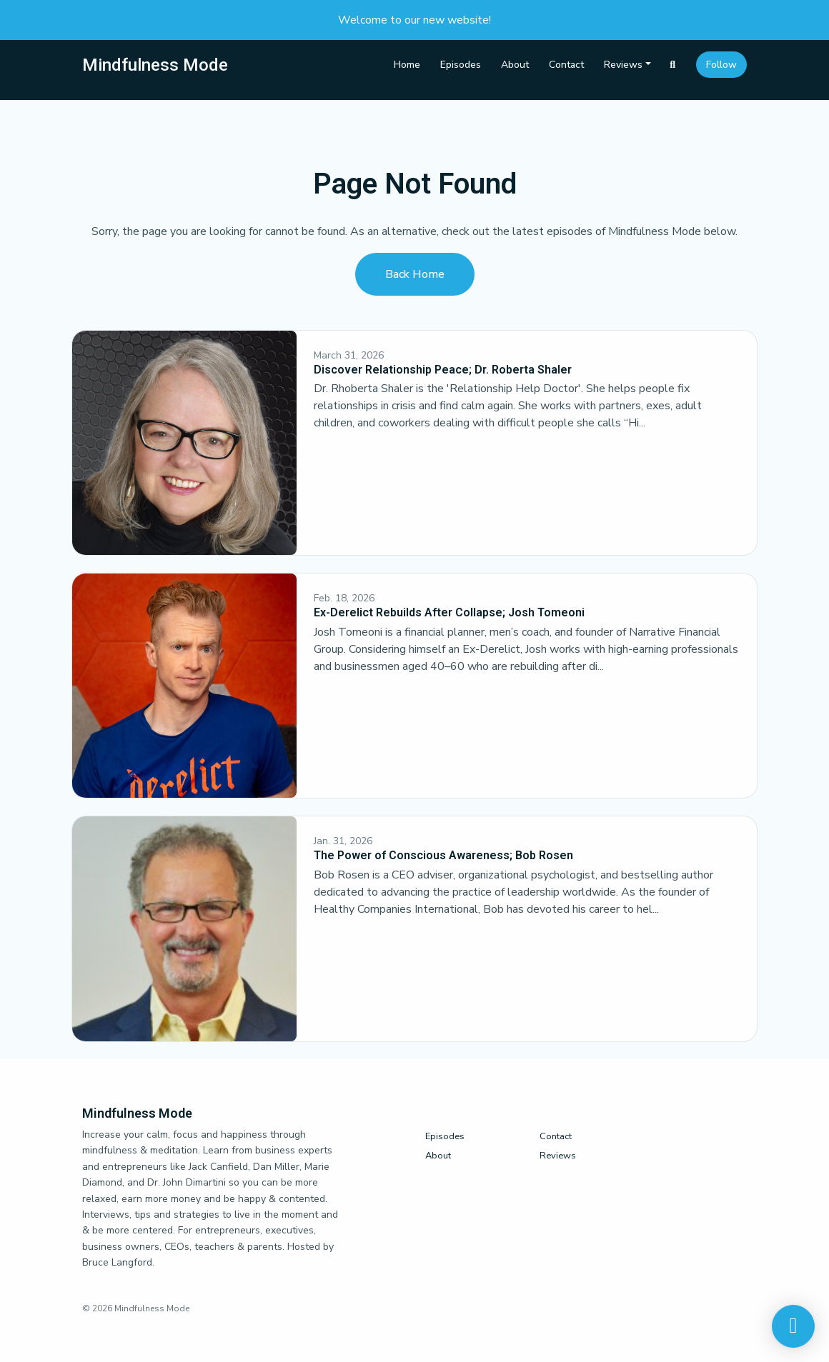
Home (407, 64)
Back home (415, 274)
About (515, 64)
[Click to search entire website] (673, 64)
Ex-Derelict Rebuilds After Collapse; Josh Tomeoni (449, 612)
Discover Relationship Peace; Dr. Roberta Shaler (443, 369)
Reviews (623, 64)
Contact (566, 64)
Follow (721, 64)
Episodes (460, 64)
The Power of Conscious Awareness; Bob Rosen (443, 855)
